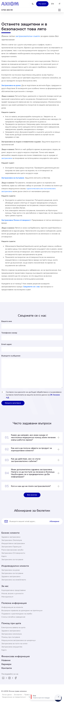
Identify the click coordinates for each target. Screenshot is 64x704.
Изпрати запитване (13, 403)
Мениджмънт (7, 596)
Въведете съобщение (10, 356)
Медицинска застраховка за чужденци (18, 640)
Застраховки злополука (11, 634)
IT (59, 4)
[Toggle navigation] (59, 10)
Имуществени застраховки (13, 543)
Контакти (6, 668)
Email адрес (6, 344)
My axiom (42, 4)
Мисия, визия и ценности (12, 593)
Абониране (54, 521)
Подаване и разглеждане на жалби (16, 613)
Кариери (6, 664)
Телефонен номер (9, 333)
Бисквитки (18, 695)
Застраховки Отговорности (13, 553)
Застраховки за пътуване (12, 559)
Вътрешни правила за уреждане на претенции (21, 610)
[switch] (3, 392)
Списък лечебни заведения (13, 617)
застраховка (6, 158)
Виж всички (32, 495)
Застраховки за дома (10, 570)
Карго (4, 556)
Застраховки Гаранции (11, 546)
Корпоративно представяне (13, 590)
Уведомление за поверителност (14, 697)
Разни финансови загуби (12, 550)
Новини (5, 660)
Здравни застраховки (10, 537)
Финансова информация (15, 656)
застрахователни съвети (27, 36)
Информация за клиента (12, 607)
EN (52, 4)
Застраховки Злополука (11, 540)
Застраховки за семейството (13, 579)
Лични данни (7, 695)
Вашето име (6, 321)
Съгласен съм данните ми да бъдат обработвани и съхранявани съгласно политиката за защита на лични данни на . (33, 395)
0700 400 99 (7, 10)
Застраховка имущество (11, 647)
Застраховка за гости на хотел (14, 643)
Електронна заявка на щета (13, 627)
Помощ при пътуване (10, 637)
